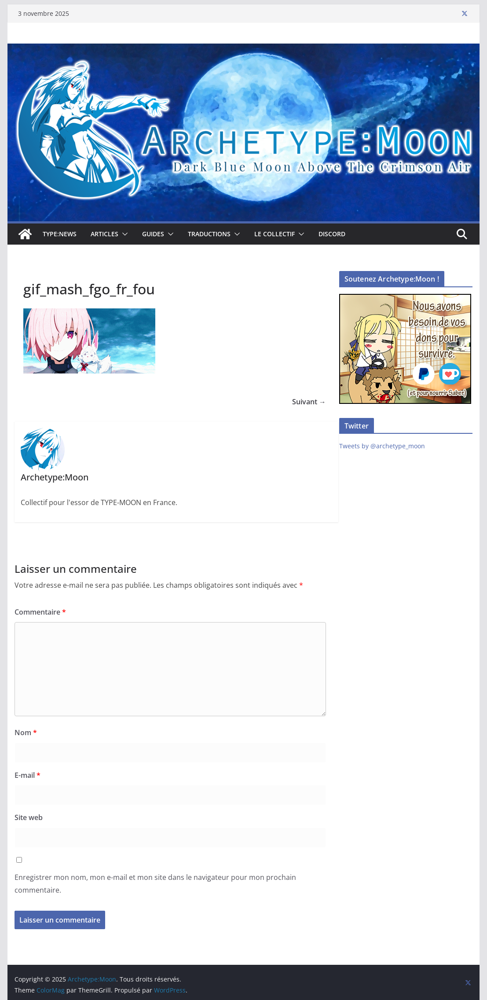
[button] (123, 234)
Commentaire (40, 612)
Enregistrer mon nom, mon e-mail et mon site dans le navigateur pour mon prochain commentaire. (155, 883)
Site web (29, 817)
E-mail (27, 775)
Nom (26, 732)
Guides (153, 234)
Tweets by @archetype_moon (382, 446)
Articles (104, 234)
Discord (332, 234)
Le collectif (274, 234)
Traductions (209, 234)
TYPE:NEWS (60, 234)
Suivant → (309, 402)
